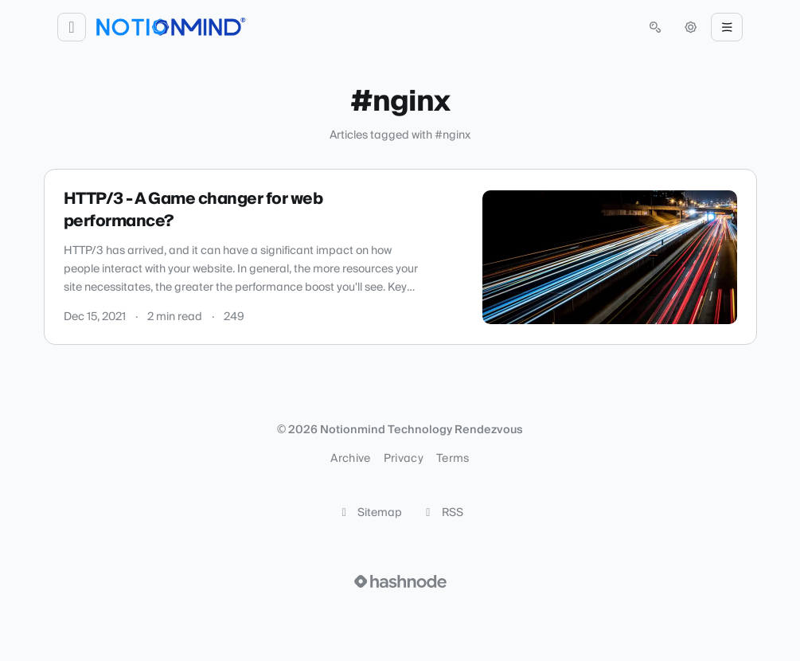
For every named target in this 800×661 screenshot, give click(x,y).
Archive (350, 458)
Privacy (403, 458)
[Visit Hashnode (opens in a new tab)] (400, 581)
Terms (453, 458)
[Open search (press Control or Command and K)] (655, 27)
